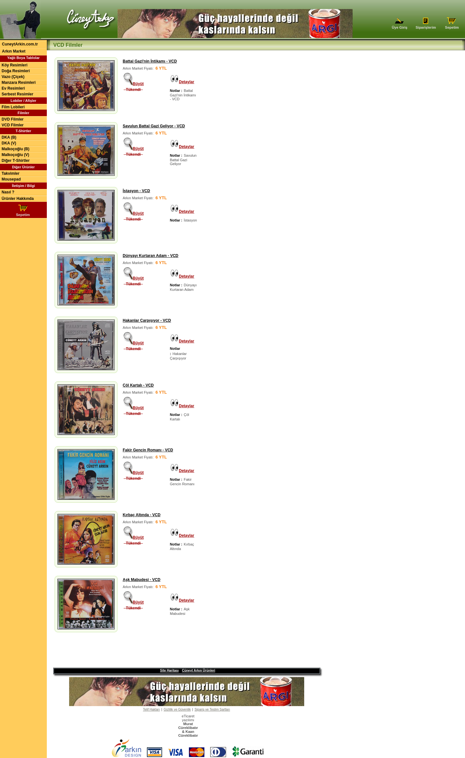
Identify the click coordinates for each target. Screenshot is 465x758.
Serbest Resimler (17, 94)
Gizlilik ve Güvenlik (177, 704)
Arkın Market (14, 51)
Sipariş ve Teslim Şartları (212, 704)
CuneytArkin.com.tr (20, 44)
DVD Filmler (13, 119)
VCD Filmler (13, 125)
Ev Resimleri (13, 88)
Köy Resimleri (14, 65)
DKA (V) (9, 143)
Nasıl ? (8, 192)
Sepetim (452, 25)
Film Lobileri (13, 107)
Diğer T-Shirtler (16, 160)
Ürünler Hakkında (18, 198)
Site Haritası (169, 665)
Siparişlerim (426, 25)
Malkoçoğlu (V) (15, 155)
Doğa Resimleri (16, 71)
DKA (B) (9, 137)
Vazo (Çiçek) (13, 76)
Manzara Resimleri (19, 82)
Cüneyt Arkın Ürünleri (198, 665)
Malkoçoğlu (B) (15, 149)
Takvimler (10, 173)
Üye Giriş (399, 25)
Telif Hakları (151, 704)
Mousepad (11, 179)
